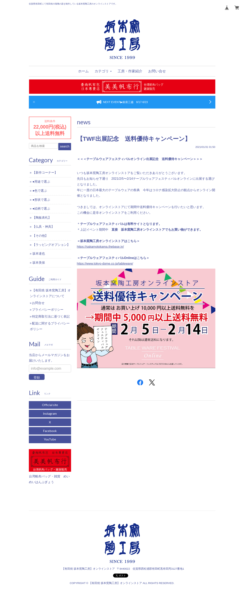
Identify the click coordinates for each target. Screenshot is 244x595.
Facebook (50, 431)
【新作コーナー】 (45, 172)
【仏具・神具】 (43, 226)
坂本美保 (38, 262)
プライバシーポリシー (47, 309)
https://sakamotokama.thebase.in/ (100, 246)
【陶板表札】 (41, 217)
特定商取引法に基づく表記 (51, 316)
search (64, 146)
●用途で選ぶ (41, 181)
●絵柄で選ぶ (41, 208)
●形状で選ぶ (41, 199)
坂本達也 (38, 253)
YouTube (50, 439)
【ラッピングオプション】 (51, 244)
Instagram (50, 413)
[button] (103, 71)
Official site (50, 405)
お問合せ (38, 303)
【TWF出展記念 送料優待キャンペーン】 (134, 138)
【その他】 (40, 235)
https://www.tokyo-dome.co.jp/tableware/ (105, 263)
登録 (37, 377)
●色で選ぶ (39, 190)
